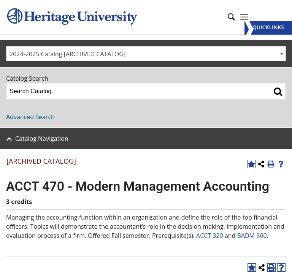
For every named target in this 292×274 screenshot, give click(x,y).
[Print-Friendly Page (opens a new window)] (271, 164)
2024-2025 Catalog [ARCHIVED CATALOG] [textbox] (67, 54)
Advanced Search (30, 117)
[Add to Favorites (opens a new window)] (251, 164)
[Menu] (268, 28)
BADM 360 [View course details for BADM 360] (252, 235)
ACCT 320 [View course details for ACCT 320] (209, 235)
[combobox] (146, 53)
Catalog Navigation (41, 138)
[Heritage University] (71, 17)
